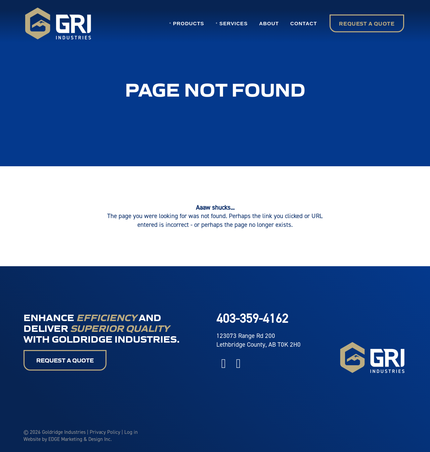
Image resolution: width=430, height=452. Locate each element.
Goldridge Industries (64, 432)
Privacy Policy (105, 432)
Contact (303, 23)
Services (233, 23)
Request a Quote (367, 23)
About (269, 23)
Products (188, 23)
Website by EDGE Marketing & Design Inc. (68, 439)
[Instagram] (238, 363)
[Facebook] (223, 363)
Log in (131, 432)
